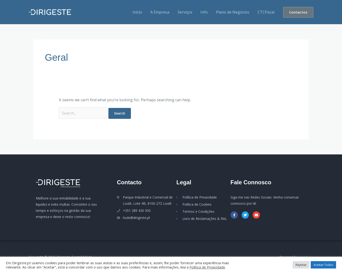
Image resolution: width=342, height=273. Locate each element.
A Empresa (162, 12)
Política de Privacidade (207, 267)
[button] (298, 12)
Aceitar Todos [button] (323, 265)
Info (205, 12)
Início (141, 12)
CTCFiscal (266, 12)
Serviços (187, 12)
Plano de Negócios (233, 12)
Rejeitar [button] (301, 265)
